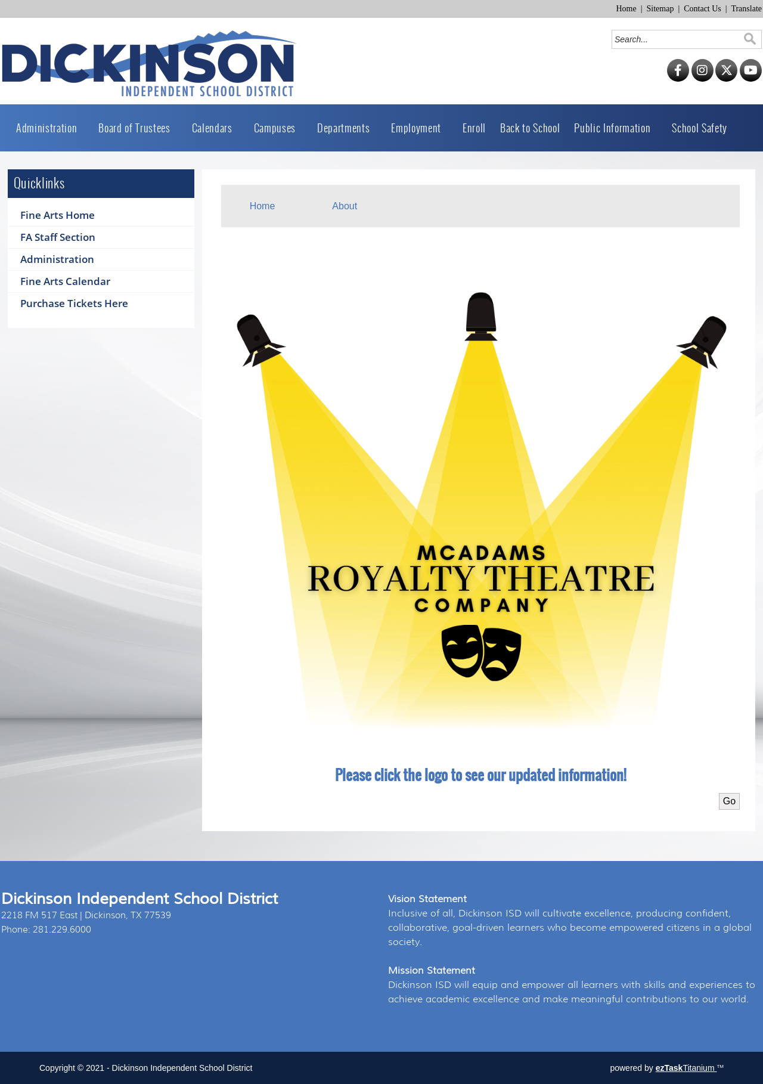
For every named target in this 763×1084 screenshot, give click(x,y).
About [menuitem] (344, 206)
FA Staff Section (57, 237)
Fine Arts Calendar (65, 281)
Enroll (474, 128)
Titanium (686, 1068)
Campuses (278, 128)
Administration (50, 128)
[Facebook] (678, 79)
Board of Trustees (137, 128)
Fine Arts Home (57, 215)
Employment (419, 128)
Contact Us (702, 8)
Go (729, 801)
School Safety (699, 128)
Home (626, 8)
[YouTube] (751, 79)
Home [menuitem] (262, 206)
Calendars (216, 128)
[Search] (678, 39)
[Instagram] (702, 79)
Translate (746, 8)
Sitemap (660, 8)
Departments (347, 128)
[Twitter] (726, 79)
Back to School (530, 128)
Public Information (615, 128)
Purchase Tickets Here (74, 303)
